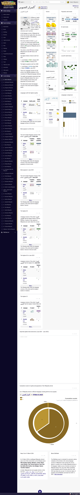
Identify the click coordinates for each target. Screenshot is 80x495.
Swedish (51, 119)
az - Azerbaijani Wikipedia (8, 82)
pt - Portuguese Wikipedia (8, 178)
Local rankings (8, 76)
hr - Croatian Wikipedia (7, 134)
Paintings (5, 48)
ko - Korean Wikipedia (7, 155)
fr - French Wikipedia (7, 123)
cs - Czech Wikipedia (7, 93)
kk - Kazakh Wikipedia (7, 153)
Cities (4, 37)
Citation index (6, 17)
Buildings (5, 32)
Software (5, 59)
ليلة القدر (33, 473)
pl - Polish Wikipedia (7, 176)
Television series (6, 64)
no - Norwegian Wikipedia (8, 173)
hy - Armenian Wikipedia (7, 139)
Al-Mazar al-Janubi (38, 394)
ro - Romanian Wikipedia (8, 181)
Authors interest (6, 14)
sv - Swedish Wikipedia (7, 202)
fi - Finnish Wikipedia (7, 120)
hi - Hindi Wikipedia (7, 131)
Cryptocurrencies (6, 40)
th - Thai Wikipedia (6, 207)
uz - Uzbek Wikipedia (7, 218)
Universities (5, 67)
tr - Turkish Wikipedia (7, 210)
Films (4, 45)
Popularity (5, 19)
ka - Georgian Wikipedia (8, 150)
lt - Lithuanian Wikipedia (8, 161)
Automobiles (5, 26)
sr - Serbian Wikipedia (7, 199)
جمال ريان (31, 472)
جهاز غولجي (55, 98)
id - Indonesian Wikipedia (8, 142)
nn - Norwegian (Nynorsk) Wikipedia (8, 170)
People (4, 51)
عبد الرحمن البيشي (25, 473)
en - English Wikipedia (7, 104)
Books (4, 29)
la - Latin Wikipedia (7, 158)
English (21, 2)
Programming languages (8, 53)
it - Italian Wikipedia (7, 144)
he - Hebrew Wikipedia (7, 128)
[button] (36, 14)
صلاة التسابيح (39, 473)
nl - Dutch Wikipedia (7, 166)
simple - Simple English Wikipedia (7, 190)
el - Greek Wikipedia (7, 101)
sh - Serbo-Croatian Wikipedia (9, 187)
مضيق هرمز (40, 475)
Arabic (50, 113)
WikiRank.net (8, 232)
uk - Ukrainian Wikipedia (8, 212)
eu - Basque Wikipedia (7, 115)
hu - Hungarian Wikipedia (8, 136)
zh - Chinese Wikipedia (7, 226)
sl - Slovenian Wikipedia (8, 196)
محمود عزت (23, 477)
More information (58, 474)
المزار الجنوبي (26, 394)
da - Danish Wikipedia (7, 95)
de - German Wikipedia (7, 98)
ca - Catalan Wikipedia (7, 90)
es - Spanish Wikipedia (7, 109)
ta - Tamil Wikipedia (7, 204)
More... (30, 120)
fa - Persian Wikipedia (7, 117)
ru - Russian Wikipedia (7, 184)
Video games (5, 70)
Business (5, 34)
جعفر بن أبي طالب (47, 98)
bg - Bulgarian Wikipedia (8, 87)
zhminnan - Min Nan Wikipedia (9, 229)
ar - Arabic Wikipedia (7, 79)
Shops (4, 56)
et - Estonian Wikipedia (7, 112)
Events (4, 43)
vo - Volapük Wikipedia (7, 223)
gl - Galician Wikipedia (7, 125)
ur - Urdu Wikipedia (7, 215)
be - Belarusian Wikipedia (8, 85)
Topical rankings (8, 23)
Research (62, 2)
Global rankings (8, 11)
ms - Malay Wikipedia (7, 163)
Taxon (4, 62)
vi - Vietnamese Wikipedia (8, 221)
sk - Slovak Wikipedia (7, 193)
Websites (5, 72)
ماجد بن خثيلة (33, 475)
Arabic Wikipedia (73, 2)
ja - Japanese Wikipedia (8, 147)
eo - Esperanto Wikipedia (8, 106)
